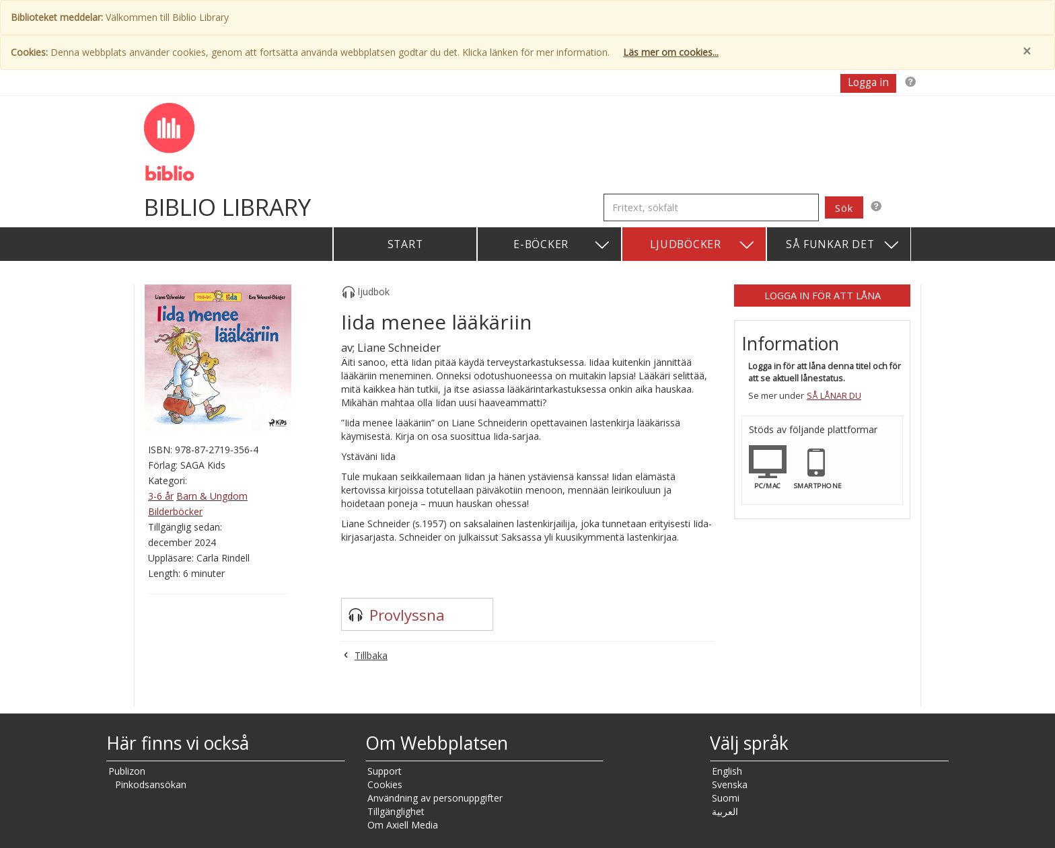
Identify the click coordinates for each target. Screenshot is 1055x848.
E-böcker (562, 245)
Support (384, 771)
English (727, 771)
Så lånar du (834, 395)
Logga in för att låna (822, 295)
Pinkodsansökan (150, 784)
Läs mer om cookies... (671, 52)
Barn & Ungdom (212, 496)
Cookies (384, 784)
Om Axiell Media (402, 824)
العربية (725, 811)
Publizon (126, 771)
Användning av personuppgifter (435, 798)
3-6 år (161, 496)
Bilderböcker (175, 511)
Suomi (725, 798)
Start (405, 244)
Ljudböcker (703, 245)
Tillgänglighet (396, 811)
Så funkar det (843, 245)
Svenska (730, 784)
